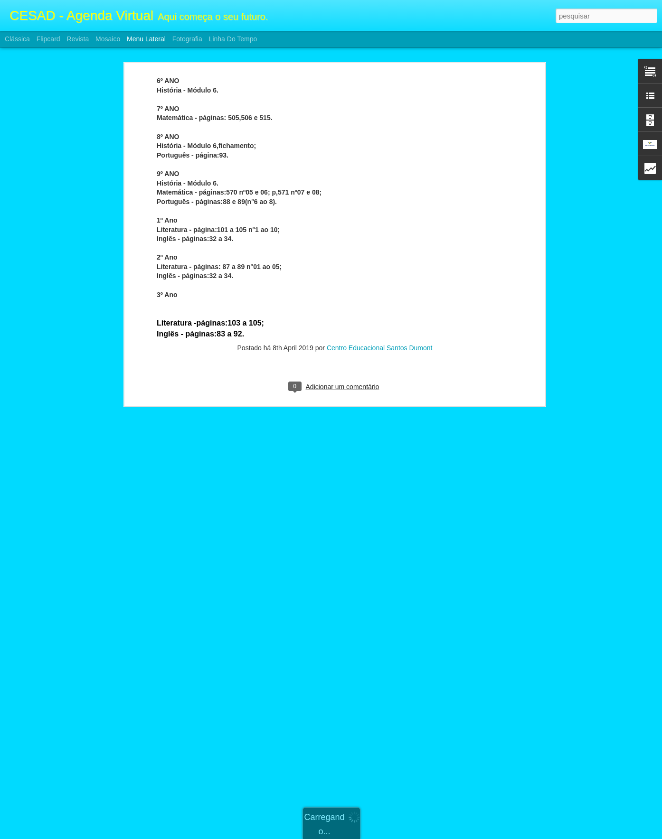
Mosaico (107, 39)
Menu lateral (146, 39)
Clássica (17, 39)
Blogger (369, 834)
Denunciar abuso (400, 834)
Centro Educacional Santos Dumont (380, 294)
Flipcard (48, 39)
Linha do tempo (233, 39)
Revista (77, 39)
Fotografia (187, 39)
